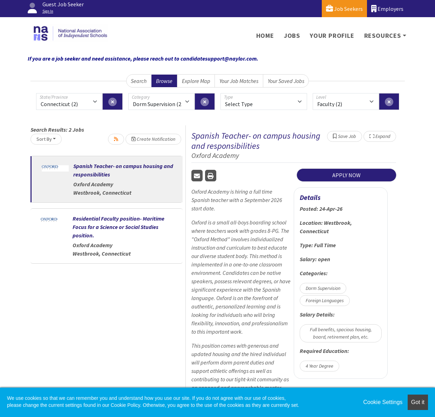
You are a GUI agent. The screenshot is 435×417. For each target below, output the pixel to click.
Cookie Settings (382, 402)
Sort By (44, 139)
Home (265, 36)
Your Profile (332, 36)
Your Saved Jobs (286, 80)
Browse (164, 80)
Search (139, 80)
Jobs (292, 36)
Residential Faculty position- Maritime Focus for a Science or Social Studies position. (118, 227)
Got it (417, 402)
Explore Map (196, 80)
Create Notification (153, 139)
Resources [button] (382, 36)
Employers (387, 8)
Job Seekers (344, 8)
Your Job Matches (238, 80)
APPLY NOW (346, 175)
